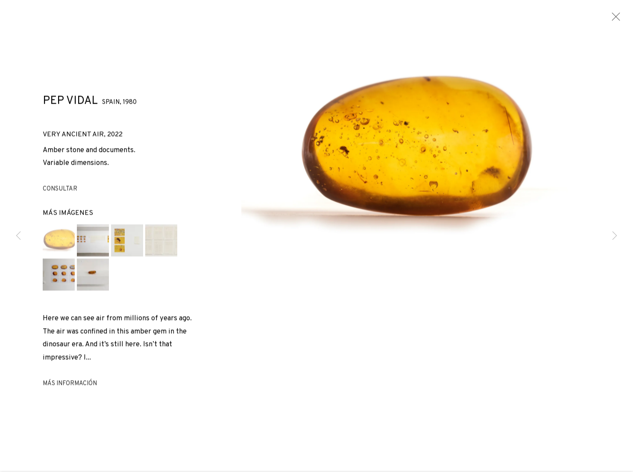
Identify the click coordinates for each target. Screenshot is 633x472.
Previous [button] (18, 236)
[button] (59, 242)
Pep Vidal (70, 103)
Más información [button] (70, 385)
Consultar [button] (60, 190)
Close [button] (613, 19)
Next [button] (614, 236)
